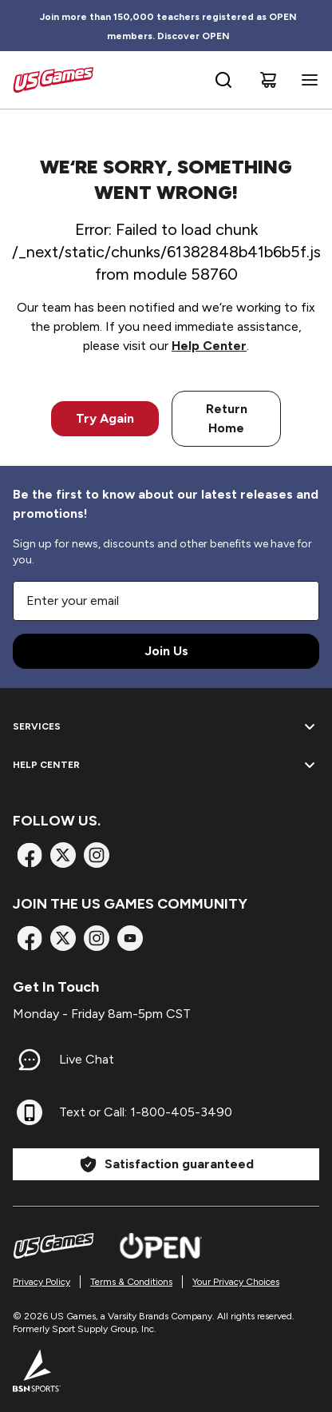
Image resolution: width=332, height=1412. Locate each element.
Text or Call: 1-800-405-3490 (145, 1112)
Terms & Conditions (131, 1281)
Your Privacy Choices (235, 1281)
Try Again (105, 418)
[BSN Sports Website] (37, 1370)
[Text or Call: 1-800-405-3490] (29, 1112)
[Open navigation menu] (306, 80)
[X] (63, 855)
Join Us (166, 650)
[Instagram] (96, 855)
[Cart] (268, 80)
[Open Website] (161, 1246)
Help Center (209, 345)
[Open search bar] (223, 80)
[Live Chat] (29, 1059)
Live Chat (86, 1059)
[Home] (53, 80)
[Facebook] (29, 855)
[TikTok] (130, 938)
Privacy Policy (41, 1281)
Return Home (226, 418)
